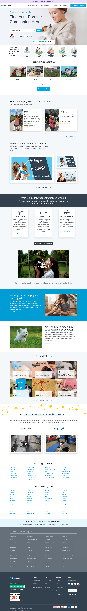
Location (51, 591)
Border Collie (65, 540)
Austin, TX (12, 468)
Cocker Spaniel (48, 545)
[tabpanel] (18, 75)
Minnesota (12, 501)
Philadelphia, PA (49, 476)
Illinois (46, 495)
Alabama (12, 491)
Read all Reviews (70, 137)
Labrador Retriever (31, 553)
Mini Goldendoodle (49, 556)
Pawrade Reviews (50, 401)
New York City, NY (14, 476)
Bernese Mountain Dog (32, 540)
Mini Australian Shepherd (67, 556)
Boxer (28, 542)
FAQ (46, 584)
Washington (12, 513)
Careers (58, 591)
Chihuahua (12, 545)
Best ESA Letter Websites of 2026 (42, 377)
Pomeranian (12, 562)
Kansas (29, 497)
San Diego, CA (30, 478)
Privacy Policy (17, 609)
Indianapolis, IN (66, 472)
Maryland (29, 499)
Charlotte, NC (65, 468)
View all (50, 356)
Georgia (12, 495)
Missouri (47, 501)
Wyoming (64, 513)
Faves (54, 5)
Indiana (64, 495)
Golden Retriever (65, 548)
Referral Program (60, 594)
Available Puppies (33, 5)
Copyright (12, 609)
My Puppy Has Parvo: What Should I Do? (19, 377)
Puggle (63, 562)
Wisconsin (47, 513)
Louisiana (64, 497)
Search (39, 30)
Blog (60, 5)
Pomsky (29, 562)
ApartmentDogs (75, 52)
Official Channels (72, 580)
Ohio (11, 507)
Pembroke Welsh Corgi (67, 559)
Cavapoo (64, 542)
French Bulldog (13, 548)
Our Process (45, 5)
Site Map (47, 591)
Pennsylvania (65, 507)
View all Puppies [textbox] (16, 30)
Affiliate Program (60, 587)
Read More (12, 312)
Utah (28, 511)
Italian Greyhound (66, 551)
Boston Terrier (13, 542)
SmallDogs (26, 52)
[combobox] (22, 30)
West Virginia (30, 513)
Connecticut (30, 493)
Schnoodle (12, 564)
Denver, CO (65, 470)
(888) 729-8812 (80, 5)
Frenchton (29, 548)
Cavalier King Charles (49, 542)
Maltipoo (64, 553)
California (64, 491)
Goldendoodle (13, 551)
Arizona (29, 491)
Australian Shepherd (49, 537)
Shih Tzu (46, 564)
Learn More (20, 233)
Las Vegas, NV (30, 474)
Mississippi (30, 501)
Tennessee (64, 509)
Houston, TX (48, 472)
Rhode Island (13, 509)
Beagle (11, 540)
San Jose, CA (65, 478)
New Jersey (65, 503)
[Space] (15, 578)
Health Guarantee (37, 584)
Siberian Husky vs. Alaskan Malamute (19, 395)
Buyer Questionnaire (37, 587)
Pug (45, 562)
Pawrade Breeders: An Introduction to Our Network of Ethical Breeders (65, 376)
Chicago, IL (12, 470)
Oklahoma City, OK (31, 476)
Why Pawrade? (48, 580)
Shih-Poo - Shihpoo (66, 564)
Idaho (28, 495)
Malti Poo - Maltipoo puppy (67, 113)
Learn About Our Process (43, 244)
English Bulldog (65, 545)
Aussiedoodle (30, 537)
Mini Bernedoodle (13, 556)
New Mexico (13, 505)
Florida (63, 493)
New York (29, 505)
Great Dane (29, 551)
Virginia (64, 511)
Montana (64, 501)
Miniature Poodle (13, 559)
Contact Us (47, 587)
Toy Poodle (47, 567)
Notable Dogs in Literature (64, 396)
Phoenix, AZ (65, 476)
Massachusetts (48, 499)
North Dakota (65, 505)
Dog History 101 (39, 396)
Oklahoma (29, 507)
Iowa (11, 497)
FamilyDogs (38, 52)
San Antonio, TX (14, 478)
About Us (58, 580)
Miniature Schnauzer (31, 559)
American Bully (13, 537)
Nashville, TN (65, 474)
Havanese (47, 551)
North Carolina (48, 505)
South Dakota (48, 509)
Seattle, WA (12, 480)
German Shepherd (48, 548)
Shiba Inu (29, 564)
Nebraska (12, 503)
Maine (11, 499)
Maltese (46, 553)
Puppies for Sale (43, 89)
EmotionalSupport (51, 52)
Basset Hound (65, 537)
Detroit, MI (12, 472)
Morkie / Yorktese (48, 559)
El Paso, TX (30, 472)
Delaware (47, 493)
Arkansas (47, 491)
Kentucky (47, 497)
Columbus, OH (30, 470)
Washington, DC (31, 480)
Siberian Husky (13, 567)
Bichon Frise (47, 540)
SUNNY (52, 1)
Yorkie (63, 567)
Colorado (12, 493)
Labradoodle (12, 553)
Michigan (64, 499)
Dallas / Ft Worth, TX (50, 470)
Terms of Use (23, 609)
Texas (11, 511)
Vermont (47, 511)
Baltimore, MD (30, 468)
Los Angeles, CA (49, 474)
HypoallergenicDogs (63, 52)
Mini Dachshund (30, 556)
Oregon (46, 507)
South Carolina (30, 509)
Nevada (29, 503)
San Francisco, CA (49, 478)
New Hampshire (48, 503)
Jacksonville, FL (14, 474)
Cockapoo (29, 545)
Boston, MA (47, 468)
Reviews (66, 5)
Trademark (29, 609)
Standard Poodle (30, 567)
